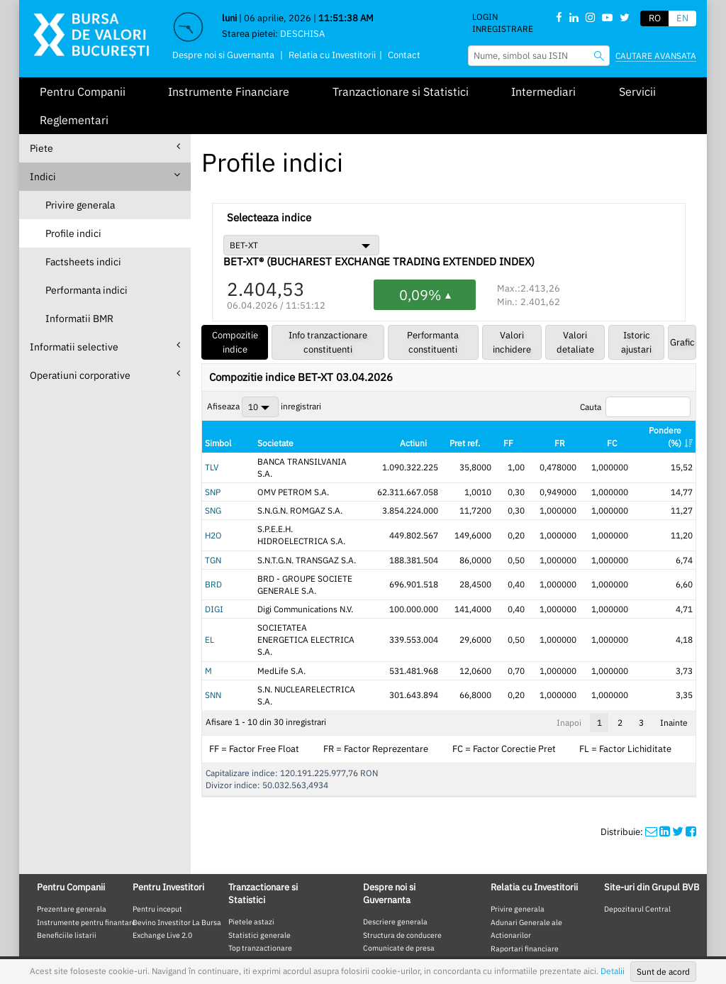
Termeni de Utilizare (309, 935)
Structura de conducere (402, 874)
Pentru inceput (157, 848)
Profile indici (73, 233)
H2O (213, 517)
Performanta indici (86, 290)
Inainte (674, 661)
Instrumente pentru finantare (86, 861)
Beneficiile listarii (66, 875)
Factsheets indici (83, 261)
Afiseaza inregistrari (264, 407)
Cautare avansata (655, 55)
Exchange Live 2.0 (162, 875)
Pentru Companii (82, 91)
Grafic (682, 342)
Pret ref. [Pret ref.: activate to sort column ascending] (499, 436)
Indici (105, 176)
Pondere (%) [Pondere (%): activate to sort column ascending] (665, 436)
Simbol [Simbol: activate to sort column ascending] (218, 443)
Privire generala (80, 205)
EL (209, 597)
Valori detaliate (575, 342)
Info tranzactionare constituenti (328, 342)
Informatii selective (105, 346)
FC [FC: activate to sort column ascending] (614, 443)
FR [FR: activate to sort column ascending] (571, 443)
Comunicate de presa (399, 887)
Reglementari (74, 120)
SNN (213, 640)
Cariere (376, 900)
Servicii (637, 91)
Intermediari (543, 91)
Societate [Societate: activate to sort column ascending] (266, 443)
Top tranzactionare (260, 887)
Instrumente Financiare (228, 91)
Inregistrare (502, 28)
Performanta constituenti (433, 342)
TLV (211, 461)
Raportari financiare (525, 887)
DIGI (214, 573)
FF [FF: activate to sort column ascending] (529, 443)
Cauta (635, 407)
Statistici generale (259, 874)
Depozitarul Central (637, 848)
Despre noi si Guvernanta (223, 55)
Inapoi (569, 661)
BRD (213, 553)
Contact (404, 55)
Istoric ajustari (636, 342)
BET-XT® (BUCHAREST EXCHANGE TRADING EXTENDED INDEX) (379, 261)
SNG (213, 498)
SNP (212, 480)
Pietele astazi (251, 861)
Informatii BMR (79, 318)
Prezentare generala (71, 848)
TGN (213, 535)
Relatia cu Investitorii (332, 55)
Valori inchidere (512, 342)
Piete (105, 148)
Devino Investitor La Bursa (177, 861)
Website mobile (226, 935)
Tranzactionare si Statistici (401, 91)
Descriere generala (395, 861)
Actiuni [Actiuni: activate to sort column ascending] (446, 443)
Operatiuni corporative (105, 375)
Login (485, 16)
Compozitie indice (235, 342)
